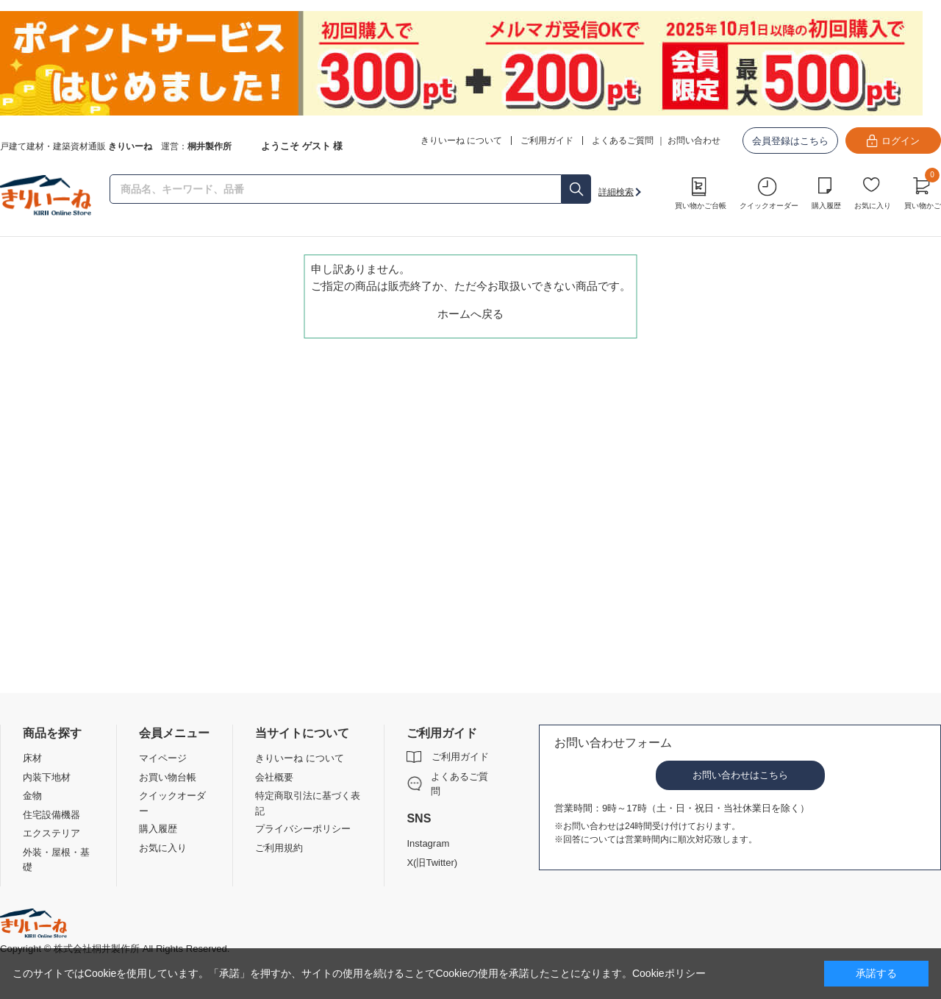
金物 (32, 795)
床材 (32, 758)
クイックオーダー (769, 206)
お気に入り (872, 206)
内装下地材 (47, 777)
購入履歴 (826, 206)
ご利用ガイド (460, 756)
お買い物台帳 (167, 777)
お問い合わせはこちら (740, 775)
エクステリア (51, 833)
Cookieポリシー (669, 973)
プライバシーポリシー (303, 828)
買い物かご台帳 (700, 206)
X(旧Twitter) (432, 862)
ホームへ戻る (470, 313)
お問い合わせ (694, 140)
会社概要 (274, 777)
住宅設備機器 (51, 814)
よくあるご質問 (623, 140)
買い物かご (922, 191)
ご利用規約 (279, 847)
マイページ (163, 758)
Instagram (428, 843)
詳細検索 (616, 192)
